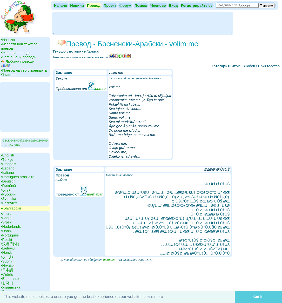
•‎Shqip (6, 218)
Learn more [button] (153, 297)
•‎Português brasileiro (17, 177)
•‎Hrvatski (8, 265)
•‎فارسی (7, 257)
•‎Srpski (6, 222)
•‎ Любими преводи (17, 61)
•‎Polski (6, 239)
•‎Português (10, 235)
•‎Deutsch (8, 181)
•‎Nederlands (11, 226)
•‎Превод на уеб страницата (24, 70)
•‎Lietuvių (8, 248)
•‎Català (7, 274)
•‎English (7, 155)
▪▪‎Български (11, 208)
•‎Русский (8, 194)
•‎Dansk (7, 231)
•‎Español (8, 168)
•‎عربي (5, 190)
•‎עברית (6, 213)
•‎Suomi (7, 261)
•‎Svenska (8, 198)
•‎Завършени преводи (18, 57)
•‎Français (8, 164)
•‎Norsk (6, 252)
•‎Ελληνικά (9, 203)
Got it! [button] (258, 297)
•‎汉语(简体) (10, 244)
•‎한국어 (7, 283)
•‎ (5, 66)
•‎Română (8, 185)
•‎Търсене (9, 75)
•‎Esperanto (10, 278)
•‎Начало (8, 40)
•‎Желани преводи (15, 53)
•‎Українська (10, 287)
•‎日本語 (7, 270)
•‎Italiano (7, 172)
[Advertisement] (142, 23)
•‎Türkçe (7, 159)
